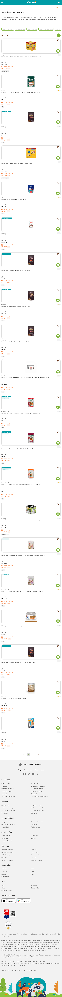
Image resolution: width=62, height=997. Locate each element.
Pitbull (3, 888)
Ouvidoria (34, 813)
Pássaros (4, 871)
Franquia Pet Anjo (7, 841)
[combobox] (31, 7)
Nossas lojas (35, 783)
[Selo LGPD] (8, 929)
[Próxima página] (38, 754)
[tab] (2, 35)
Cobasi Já (34, 824)
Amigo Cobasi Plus (37, 822)
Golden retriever (6, 890)
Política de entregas (7, 808)
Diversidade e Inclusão (38, 786)
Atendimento (5, 805)
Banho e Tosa (5, 836)
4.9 (59, 126)
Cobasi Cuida (5, 827)
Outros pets (5, 877)
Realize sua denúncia (8, 796)
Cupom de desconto (7, 852)
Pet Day (33, 857)
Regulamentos (35, 805)
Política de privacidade (38, 808)
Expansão (4, 794)
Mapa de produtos (30, 970)
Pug (2, 885)
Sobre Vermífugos (36, 855)
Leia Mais (4, 22)
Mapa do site (5, 970)
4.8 (59, 90)
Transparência (35, 794)
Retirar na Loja (35, 827)
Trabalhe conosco (6, 791)
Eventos (4, 786)
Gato (32, 869)
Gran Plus (4, 857)
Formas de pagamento (8, 810)
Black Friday (35, 852)
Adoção (33, 838)
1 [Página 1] (28, 754)
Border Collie (35, 888)
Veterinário (34, 836)
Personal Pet (5, 838)
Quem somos (5, 783)
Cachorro (4, 869)
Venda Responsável (37, 789)
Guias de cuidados (36, 860)
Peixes (33, 874)
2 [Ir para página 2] (33, 754)
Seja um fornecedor (37, 791)
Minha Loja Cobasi (7, 860)
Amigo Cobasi (5, 822)
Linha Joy (34, 849)
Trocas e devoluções (37, 810)
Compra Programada (8, 824)
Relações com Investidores (39, 796)
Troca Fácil (4, 813)
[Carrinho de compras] (59, 2)
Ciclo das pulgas (6, 855)
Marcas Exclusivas (7, 849)
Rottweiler (34, 885)
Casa (32, 871)
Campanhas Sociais (7, 789)
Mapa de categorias (17, 970)
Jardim (3, 874)
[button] (2, 2)
